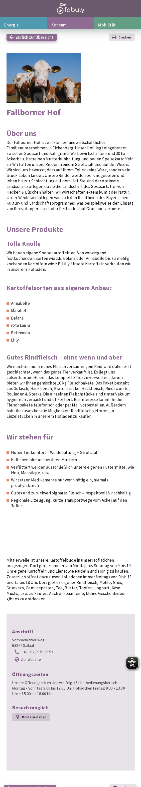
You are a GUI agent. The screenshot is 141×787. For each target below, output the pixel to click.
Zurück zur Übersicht (34, 37)
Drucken (124, 37)
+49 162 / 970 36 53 (37, 652)
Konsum (59, 25)
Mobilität (107, 25)
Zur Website (31, 659)
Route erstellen (34, 717)
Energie (11, 25)
